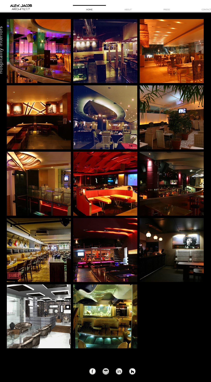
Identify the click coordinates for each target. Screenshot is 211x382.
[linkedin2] (119, 371)
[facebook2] (92, 371)
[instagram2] (105, 371)
